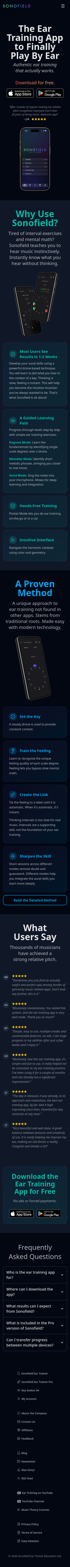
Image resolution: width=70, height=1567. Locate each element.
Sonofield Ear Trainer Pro (35, 1382)
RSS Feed (25, 1478)
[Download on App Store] (20, 93)
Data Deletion (28, 1541)
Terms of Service (29, 1532)
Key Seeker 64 (28, 1390)
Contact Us (26, 1421)
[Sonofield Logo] (16, 6)
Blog (22, 1453)
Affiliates (25, 1430)
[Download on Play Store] (50, 93)
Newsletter (26, 1461)
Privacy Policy (28, 1524)
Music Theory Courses (33, 1509)
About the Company (32, 1413)
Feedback (25, 1438)
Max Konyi (26, 1470)
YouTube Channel (30, 1501)
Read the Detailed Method (35, 900)
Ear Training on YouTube (35, 1493)
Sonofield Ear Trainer (32, 1373)
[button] (63, 6)
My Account (26, 1399)
